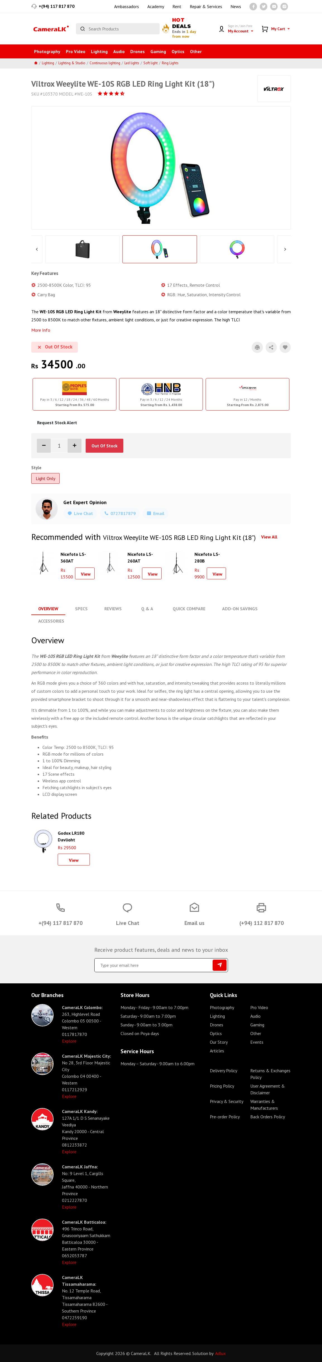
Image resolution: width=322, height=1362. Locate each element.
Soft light (150, 63)
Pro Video (75, 51)
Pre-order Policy (225, 1116)
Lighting (99, 51)
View (86, 574)
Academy (155, 6)
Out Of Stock (104, 446)
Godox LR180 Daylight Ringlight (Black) (71, 835)
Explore (69, 1040)
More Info (40, 330)
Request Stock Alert (57, 422)
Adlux (220, 1353)
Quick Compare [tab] (188, 608)
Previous (36, 249)
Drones (137, 51)
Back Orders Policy (267, 1116)
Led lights (131, 63)
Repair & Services (206, 6)
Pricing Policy (222, 1085)
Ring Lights (170, 63)
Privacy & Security (226, 1101)
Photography (47, 51)
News (235, 6)
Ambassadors (126, 6)
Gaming (158, 51)
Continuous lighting (105, 63)
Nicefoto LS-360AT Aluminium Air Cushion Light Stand (75, 557)
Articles (217, 1050)
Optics (178, 51)
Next (285, 249)
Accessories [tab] (51, 620)
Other (196, 51)
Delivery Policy (223, 1070)
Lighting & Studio (71, 63)
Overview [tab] (48, 608)
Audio (119, 51)
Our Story (219, 1042)
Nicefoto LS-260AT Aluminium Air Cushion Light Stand (142, 557)
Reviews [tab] (113, 608)
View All (269, 537)
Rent (176, 6)
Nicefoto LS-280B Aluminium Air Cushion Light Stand (208, 557)
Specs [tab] (81, 608)
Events (256, 1042)
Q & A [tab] (147, 608)
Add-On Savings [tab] (239, 608)
